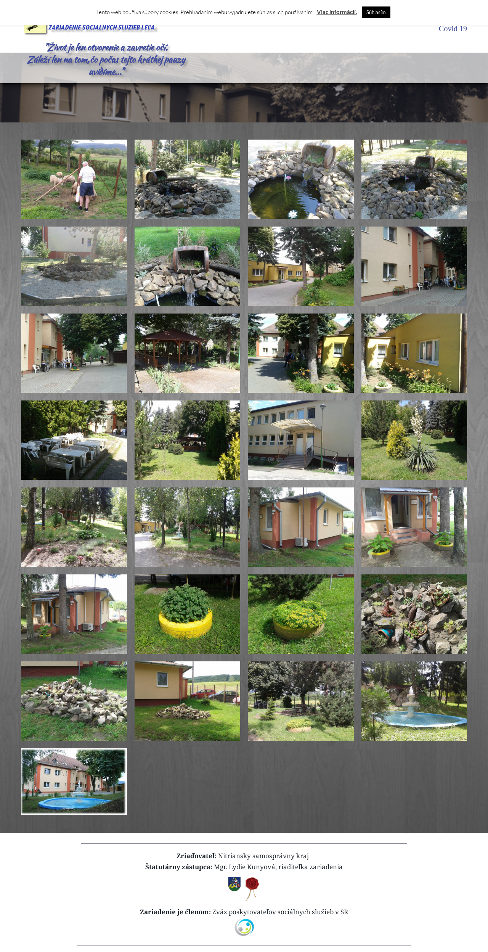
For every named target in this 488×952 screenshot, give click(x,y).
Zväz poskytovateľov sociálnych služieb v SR (280, 911)
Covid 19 (453, 28)
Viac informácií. (337, 11)
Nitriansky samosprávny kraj (263, 855)
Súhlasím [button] (376, 12)
